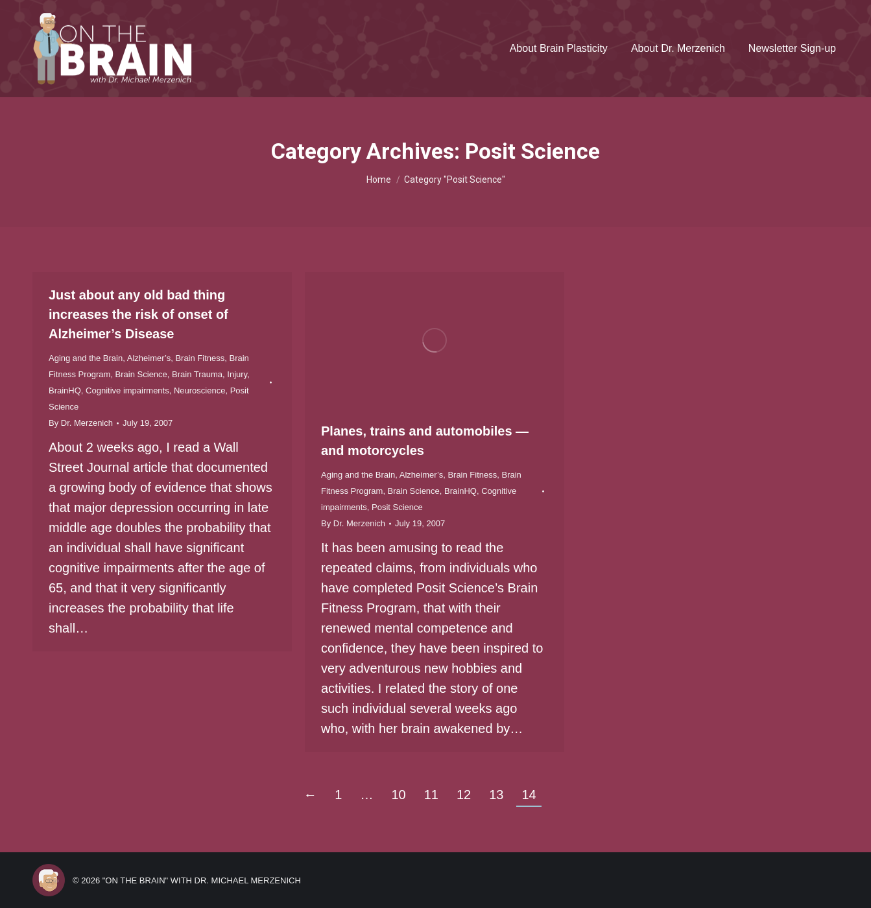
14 (528, 794)
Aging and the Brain (86, 358)
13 (496, 794)
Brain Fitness (199, 358)
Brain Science (141, 374)
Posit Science (397, 507)
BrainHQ (65, 390)
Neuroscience (200, 390)
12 (464, 794)
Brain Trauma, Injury (209, 374)
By (81, 423)
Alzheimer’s (149, 358)
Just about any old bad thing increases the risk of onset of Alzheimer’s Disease (138, 314)
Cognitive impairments (127, 390)
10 (398, 794)
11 (431, 794)
